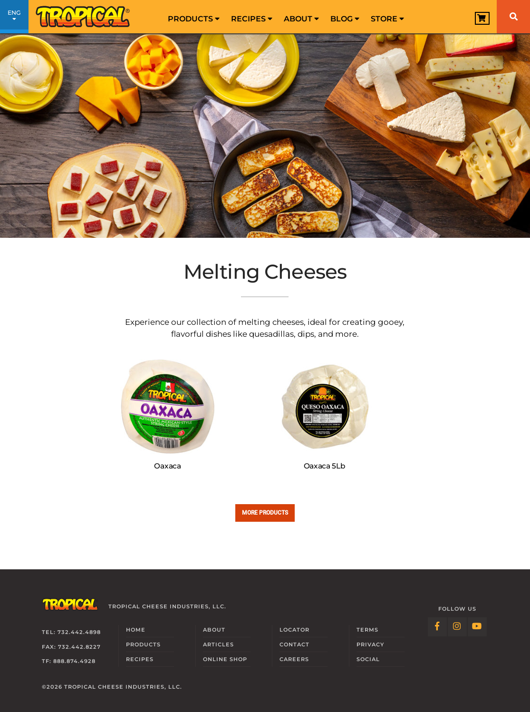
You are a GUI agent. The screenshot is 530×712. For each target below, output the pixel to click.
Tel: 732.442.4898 (71, 632)
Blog (344, 18)
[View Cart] (482, 18)
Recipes (251, 18)
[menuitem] (193, 16)
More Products (265, 512)
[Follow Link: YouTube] (477, 626)
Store (387, 18)
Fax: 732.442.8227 (71, 647)
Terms (367, 629)
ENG (14, 18)
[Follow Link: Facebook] (437, 626)
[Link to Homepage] (83, 16)
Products (194, 18)
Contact (294, 644)
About (301, 18)
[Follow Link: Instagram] (457, 626)
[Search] (513, 16)
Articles (218, 644)
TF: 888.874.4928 (69, 661)
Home (135, 629)
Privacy (370, 644)
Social (368, 659)
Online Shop (225, 659)
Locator (294, 629)
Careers (294, 659)
